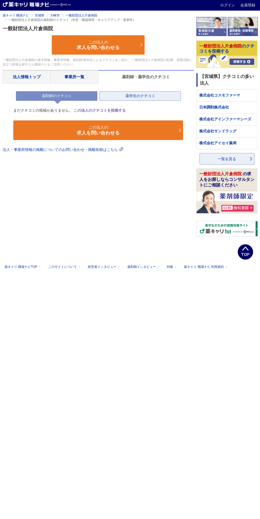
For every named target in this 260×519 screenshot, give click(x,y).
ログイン (228, 5)
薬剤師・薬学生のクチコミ (146, 77)
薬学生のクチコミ (140, 96)
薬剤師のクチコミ (57, 96)
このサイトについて (64, 267)
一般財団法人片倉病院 (81, 15)
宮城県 (39, 15)
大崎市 (55, 15)
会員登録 (247, 5)
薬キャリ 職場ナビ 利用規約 (205, 267)
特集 (172, 267)
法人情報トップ (27, 77)
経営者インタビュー (104, 267)
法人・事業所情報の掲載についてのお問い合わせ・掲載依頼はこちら (63, 149)
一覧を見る (227, 159)
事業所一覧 (74, 77)
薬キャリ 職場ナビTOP (23, 267)
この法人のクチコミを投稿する (100, 110)
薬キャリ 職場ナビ (16, 15)
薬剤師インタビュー (144, 267)
